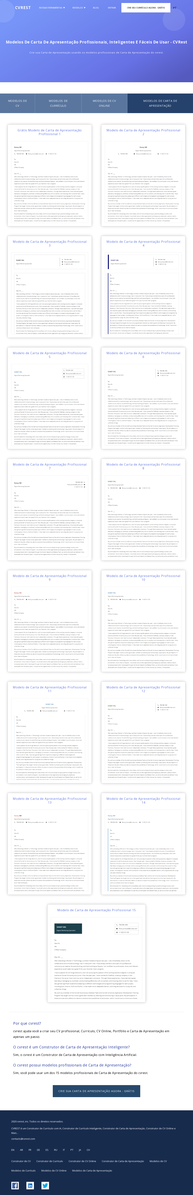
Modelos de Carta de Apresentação (92, 1170)
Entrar (112, 7)
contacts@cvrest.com (23, 1138)
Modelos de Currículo (58, 103)
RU (55, 1150)
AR (21, 1150)
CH (88, 1150)
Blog (96, 7)
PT (71, 1150)
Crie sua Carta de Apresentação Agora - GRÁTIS (96, 1091)
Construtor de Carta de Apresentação (123, 1161)
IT (64, 1150)
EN (12, 1150)
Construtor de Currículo (49, 1161)
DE (38, 1150)
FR (30, 1150)
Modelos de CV (17, 103)
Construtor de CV (21, 1161)
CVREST (23, 7)
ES (47, 1150)
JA (80, 1150)
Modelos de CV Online (104, 103)
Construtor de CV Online (82, 1161)
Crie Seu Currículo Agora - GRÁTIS (146, 7)
